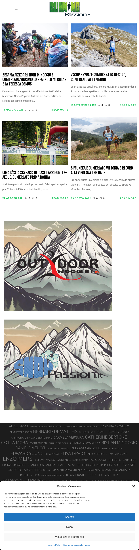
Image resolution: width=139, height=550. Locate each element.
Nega (69, 526)
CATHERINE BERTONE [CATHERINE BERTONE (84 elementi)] (106, 437)
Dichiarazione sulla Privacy (77, 545)
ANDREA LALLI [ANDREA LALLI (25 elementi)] (36, 427)
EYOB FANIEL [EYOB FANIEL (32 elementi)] (64, 459)
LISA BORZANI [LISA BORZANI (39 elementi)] (58, 480)
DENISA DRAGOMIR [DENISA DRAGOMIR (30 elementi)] (112, 448)
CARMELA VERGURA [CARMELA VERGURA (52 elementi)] (69, 437)
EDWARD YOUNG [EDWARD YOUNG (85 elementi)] (27, 453)
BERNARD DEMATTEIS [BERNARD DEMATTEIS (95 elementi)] (55, 431)
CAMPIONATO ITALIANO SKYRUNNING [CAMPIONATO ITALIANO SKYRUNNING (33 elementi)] (31, 437)
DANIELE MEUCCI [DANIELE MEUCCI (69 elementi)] (30, 448)
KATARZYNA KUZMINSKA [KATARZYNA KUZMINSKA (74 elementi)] (25, 480)
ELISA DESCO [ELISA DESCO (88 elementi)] (72, 453)
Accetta (69, 516)
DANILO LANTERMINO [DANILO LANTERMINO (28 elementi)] (58, 448)
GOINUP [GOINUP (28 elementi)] (109, 470)
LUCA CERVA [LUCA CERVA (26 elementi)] (111, 481)
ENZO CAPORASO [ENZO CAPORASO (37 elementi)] (117, 454)
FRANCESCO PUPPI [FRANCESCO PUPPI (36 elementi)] (97, 465)
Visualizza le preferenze (69, 536)
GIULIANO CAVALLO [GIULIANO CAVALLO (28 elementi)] (94, 470)
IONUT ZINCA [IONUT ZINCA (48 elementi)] (30, 475)
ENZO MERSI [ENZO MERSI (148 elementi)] (18, 459)
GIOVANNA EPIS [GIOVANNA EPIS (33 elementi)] (73, 470)
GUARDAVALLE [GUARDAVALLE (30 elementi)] (122, 470)
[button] (133, 486)
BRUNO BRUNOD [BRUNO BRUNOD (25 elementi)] (87, 432)
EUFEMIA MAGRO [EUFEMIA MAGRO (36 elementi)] (45, 459)
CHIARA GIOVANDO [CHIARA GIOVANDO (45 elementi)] (84, 443)
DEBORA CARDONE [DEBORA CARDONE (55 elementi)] (86, 448)
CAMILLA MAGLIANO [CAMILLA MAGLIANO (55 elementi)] (112, 432)
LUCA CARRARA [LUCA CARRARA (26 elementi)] (96, 481)
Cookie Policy (55, 545)
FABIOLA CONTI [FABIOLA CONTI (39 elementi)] (99, 459)
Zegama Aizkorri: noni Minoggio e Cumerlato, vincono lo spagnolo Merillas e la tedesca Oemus (34, 79)
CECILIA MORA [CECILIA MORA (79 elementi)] (14, 442)
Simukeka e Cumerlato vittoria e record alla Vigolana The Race (102, 170)
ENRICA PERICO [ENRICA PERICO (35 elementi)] (96, 454)
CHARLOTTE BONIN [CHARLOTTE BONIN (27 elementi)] (59, 443)
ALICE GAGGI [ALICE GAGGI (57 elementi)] (18, 426)
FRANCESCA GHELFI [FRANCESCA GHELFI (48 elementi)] (71, 465)
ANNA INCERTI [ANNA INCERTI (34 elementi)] (91, 426)
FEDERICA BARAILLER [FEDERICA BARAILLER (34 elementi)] (123, 459)
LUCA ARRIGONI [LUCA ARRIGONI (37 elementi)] (78, 480)
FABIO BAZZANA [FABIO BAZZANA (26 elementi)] (80, 460)
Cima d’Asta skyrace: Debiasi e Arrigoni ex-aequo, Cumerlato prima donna (34, 174)
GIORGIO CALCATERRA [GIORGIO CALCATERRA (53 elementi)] (25, 470)
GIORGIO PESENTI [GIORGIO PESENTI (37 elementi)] (53, 470)
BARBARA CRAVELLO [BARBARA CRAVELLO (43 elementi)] (114, 426)
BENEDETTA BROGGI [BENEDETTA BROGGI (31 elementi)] (21, 432)
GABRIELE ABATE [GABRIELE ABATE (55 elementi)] (122, 465)
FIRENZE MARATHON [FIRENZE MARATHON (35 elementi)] (14, 465)
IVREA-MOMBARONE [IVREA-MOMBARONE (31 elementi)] (52, 475)
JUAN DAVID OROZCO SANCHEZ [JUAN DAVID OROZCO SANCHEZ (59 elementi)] (91, 475)
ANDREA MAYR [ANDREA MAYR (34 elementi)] (52, 426)
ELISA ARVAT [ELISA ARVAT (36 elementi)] (52, 454)
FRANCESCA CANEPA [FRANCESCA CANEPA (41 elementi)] (41, 465)
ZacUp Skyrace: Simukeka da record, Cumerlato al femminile (98, 77)
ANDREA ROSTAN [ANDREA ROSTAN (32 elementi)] (72, 426)
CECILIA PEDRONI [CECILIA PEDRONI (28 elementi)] (38, 443)
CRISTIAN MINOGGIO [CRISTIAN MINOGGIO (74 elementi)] (118, 442)
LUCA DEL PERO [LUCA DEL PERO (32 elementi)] (127, 480)
